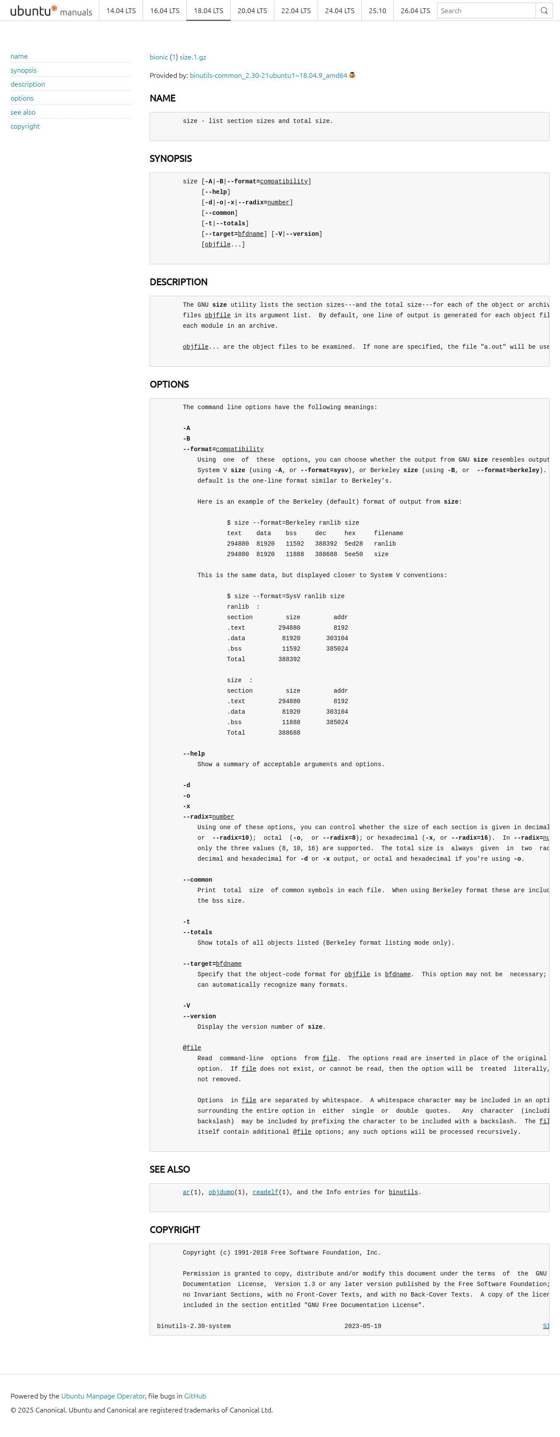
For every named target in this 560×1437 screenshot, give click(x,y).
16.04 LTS (164, 10)
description (27, 84)
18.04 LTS (208, 10)
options (22, 98)
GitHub (195, 1396)
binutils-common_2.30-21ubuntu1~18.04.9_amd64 (268, 75)
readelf (266, 1192)
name (19, 56)
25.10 (377, 10)
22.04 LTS (296, 10)
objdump (221, 1192)
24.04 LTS (339, 10)
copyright (25, 126)
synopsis (23, 70)
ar (186, 1192)
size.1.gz (193, 57)
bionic (159, 57)
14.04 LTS (121, 10)
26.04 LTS (415, 10)
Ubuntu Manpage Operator (103, 1396)
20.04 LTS (252, 10)
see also (22, 112)
